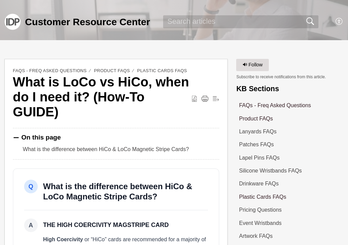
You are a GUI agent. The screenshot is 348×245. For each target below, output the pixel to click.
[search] (240, 21)
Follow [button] (253, 64)
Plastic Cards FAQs (162, 70)
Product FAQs (112, 70)
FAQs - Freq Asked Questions (50, 70)
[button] (339, 21)
